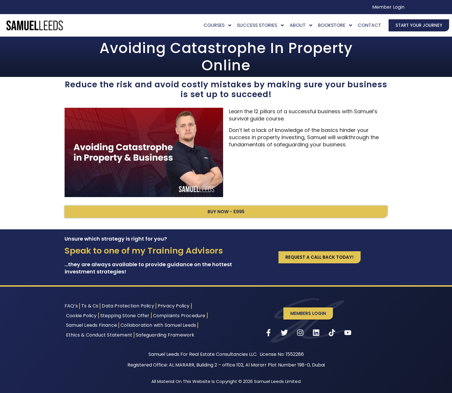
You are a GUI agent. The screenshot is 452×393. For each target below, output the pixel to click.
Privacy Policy (174, 306)
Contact (369, 25)
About (301, 25)
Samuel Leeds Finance (91, 325)
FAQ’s (71, 306)
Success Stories (261, 25)
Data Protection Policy (128, 306)
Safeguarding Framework (165, 335)
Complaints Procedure (179, 315)
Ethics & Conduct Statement (99, 335)
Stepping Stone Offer (125, 315)
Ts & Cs (89, 306)
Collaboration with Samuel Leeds (158, 325)
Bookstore (335, 25)
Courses (218, 25)
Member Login (388, 7)
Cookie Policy (81, 315)
